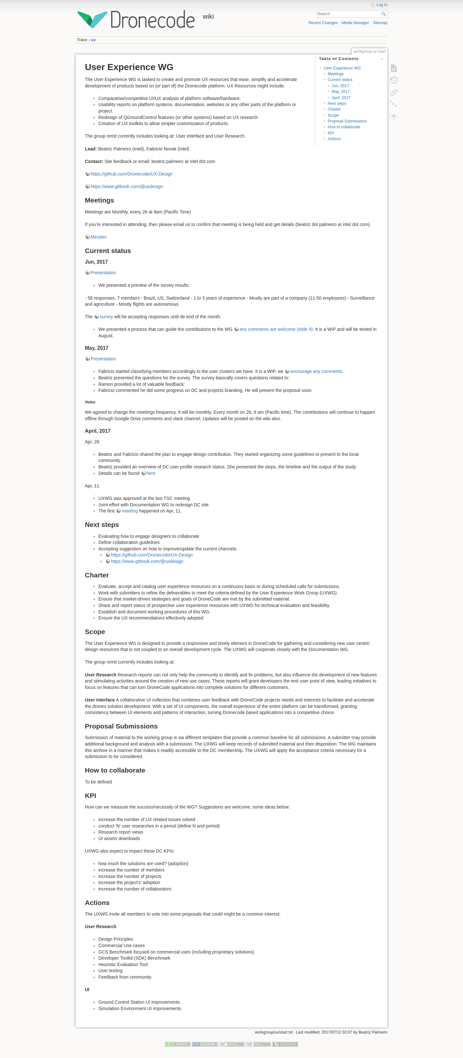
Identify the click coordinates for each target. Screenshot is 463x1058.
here (151, 473)
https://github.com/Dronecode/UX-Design (131, 173)
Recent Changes (323, 23)
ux (93, 40)
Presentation (103, 272)
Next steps (337, 103)
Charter (334, 109)
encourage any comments (316, 371)
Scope (333, 115)
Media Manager (355, 23)
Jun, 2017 (340, 86)
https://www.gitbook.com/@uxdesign (127, 186)
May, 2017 (340, 91)
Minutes (98, 237)
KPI (331, 133)
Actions (334, 139)
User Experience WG (342, 68)
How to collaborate (344, 127)
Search (384, 14)
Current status (340, 79)
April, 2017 (340, 97)
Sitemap (380, 23)
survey (106, 316)
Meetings (336, 74)
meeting (130, 510)
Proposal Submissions (347, 121)
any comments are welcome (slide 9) (276, 329)
